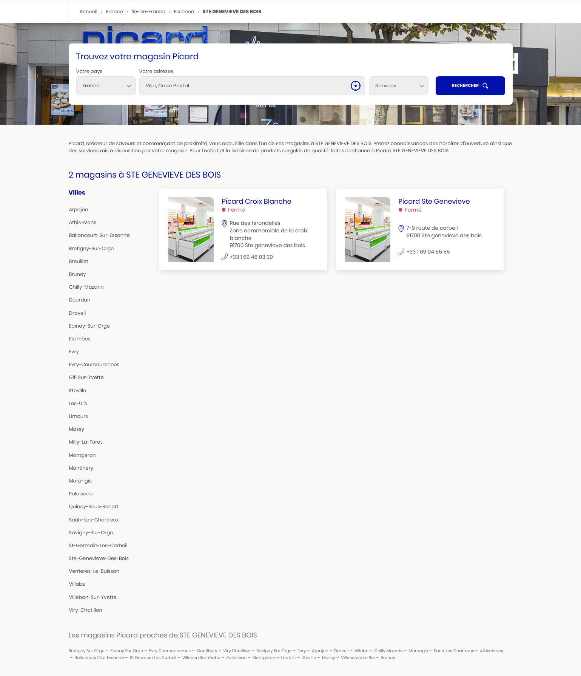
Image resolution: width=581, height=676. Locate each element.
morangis (80, 480)
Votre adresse (156, 71)
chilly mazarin (388, 650)
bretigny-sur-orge (91, 248)
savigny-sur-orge (91, 532)
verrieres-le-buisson (94, 571)
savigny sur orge (273, 650)
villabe (77, 584)
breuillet (78, 261)
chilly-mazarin (86, 287)
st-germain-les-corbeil (98, 545)
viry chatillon (236, 650)
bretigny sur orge (87, 650)
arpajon (78, 209)
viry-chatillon (85, 610)
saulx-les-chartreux (94, 519)
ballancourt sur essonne (99, 657)
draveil (77, 313)
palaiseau (81, 493)
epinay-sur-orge (89, 325)
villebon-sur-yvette (93, 597)
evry (74, 351)
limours (78, 416)
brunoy (77, 274)
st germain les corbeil (153, 657)
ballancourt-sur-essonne (99, 235)
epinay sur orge (127, 650)
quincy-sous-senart (94, 506)
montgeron (82, 455)
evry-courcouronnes (94, 364)
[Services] (398, 85)
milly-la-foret (85, 442)
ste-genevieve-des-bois (99, 558)
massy (77, 429)
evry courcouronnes (170, 650)
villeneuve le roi (357, 657)
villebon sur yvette (201, 657)
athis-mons (83, 222)
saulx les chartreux (454, 650)
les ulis (288, 657)
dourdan (80, 299)
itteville (77, 390)
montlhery (81, 468)
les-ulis (78, 403)
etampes (80, 338)
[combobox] (106, 86)
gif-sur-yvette (86, 377)
